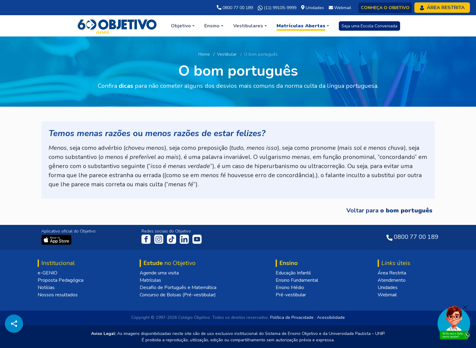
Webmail (387, 294)
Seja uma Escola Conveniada (369, 26)
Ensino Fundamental (297, 280)
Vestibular (227, 54)
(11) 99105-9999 (277, 8)
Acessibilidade (331, 317)
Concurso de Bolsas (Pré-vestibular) (178, 294)
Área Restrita (392, 273)
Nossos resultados (58, 294)
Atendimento (392, 280)
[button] (182, 26)
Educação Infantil (293, 273)
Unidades (388, 287)
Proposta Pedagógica (60, 280)
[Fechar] (465, 307)
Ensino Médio (290, 287)
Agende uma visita (159, 273)
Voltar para (389, 210)
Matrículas (150, 280)
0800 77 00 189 (235, 8)
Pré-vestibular (291, 294)
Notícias (46, 287)
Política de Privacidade (292, 317)
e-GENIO (47, 273)
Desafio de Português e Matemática (178, 287)
